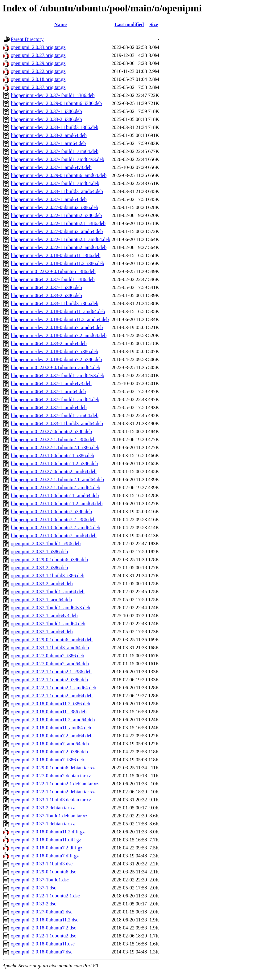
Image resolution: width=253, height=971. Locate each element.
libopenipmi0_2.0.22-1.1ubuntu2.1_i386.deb (55, 447)
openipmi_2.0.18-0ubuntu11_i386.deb (48, 711)
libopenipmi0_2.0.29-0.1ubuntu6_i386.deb (53, 271)
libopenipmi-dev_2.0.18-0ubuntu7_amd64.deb (57, 327)
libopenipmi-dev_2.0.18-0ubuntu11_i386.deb (55, 255)
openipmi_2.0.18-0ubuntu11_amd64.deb (51, 727)
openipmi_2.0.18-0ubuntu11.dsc (43, 943)
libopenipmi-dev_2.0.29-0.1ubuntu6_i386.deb (56, 103)
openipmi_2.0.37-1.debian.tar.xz (43, 823)
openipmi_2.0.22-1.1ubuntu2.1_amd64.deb (53, 687)
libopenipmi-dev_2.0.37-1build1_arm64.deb (54, 151)
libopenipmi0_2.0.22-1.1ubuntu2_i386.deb (53, 439)
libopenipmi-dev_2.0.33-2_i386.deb (46, 119)
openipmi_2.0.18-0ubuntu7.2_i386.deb (49, 751)
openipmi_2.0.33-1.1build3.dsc (42, 863)
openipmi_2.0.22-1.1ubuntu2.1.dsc (45, 895)
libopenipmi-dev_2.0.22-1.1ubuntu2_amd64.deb (58, 247)
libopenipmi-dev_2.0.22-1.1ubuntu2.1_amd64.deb (60, 239)
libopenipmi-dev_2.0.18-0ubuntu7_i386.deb (54, 351)
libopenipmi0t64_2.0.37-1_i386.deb (46, 287)
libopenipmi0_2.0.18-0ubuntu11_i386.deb (52, 455)
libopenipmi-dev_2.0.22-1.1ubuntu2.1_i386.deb (58, 223)
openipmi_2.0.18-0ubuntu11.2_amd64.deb (53, 719)
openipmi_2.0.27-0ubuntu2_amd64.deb (50, 663)
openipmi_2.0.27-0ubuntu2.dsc (42, 911)
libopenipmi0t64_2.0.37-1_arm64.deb (48, 391)
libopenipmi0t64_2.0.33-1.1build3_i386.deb (54, 303)
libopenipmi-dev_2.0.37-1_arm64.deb (48, 143)
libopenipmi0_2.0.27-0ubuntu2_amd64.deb (54, 471)
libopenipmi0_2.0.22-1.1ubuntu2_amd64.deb (55, 487)
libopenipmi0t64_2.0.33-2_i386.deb (46, 295)
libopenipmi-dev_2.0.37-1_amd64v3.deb (51, 167)
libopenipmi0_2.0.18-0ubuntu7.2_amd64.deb (55, 527)
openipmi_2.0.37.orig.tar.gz (38, 87)
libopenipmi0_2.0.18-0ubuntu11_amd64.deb (55, 495)
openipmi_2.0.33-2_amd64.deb (42, 583)
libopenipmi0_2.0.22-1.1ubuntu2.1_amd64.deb (57, 479)
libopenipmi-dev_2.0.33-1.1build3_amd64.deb (57, 191)
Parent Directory (27, 39)
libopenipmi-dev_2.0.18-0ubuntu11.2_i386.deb (57, 263)
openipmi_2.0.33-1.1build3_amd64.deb (50, 647)
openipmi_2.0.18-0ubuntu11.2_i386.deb (50, 703)
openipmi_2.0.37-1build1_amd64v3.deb (50, 607)
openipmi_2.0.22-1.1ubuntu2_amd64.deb (52, 695)
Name (60, 24)
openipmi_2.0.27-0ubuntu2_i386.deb (47, 655)
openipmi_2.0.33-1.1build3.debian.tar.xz (51, 799)
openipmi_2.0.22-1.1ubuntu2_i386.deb (49, 679)
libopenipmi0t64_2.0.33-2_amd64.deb (49, 343)
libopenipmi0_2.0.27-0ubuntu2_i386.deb (51, 431)
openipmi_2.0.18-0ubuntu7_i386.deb (47, 759)
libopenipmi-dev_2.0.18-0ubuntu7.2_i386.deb (56, 359)
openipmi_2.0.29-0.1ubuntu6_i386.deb (49, 559)
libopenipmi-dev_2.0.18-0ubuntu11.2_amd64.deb (60, 319)
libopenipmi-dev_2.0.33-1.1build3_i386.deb (54, 127)
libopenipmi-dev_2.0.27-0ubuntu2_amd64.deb (57, 231)
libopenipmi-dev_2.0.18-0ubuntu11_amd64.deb (58, 311)
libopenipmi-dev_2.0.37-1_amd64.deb (49, 199)
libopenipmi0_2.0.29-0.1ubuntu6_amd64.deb (55, 367)
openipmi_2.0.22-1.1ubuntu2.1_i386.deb (51, 671)
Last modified (129, 24)
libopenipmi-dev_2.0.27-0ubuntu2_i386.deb (54, 207)
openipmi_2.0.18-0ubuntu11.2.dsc (44, 919)
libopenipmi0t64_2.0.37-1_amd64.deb (49, 407)
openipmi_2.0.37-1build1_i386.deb (46, 543)
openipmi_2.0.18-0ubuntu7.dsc (42, 951)
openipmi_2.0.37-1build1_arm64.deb (48, 591)
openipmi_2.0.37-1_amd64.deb (42, 631)
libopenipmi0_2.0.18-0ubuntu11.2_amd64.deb (56, 503)
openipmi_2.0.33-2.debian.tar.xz (43, 807)
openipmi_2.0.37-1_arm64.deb (41, 599)
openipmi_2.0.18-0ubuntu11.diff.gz (46, 839)
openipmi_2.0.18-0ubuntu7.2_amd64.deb (52, 735)
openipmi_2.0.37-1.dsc (33, 887)
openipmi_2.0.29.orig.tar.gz (38, 63)
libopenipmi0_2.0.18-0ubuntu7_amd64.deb (54, 535)
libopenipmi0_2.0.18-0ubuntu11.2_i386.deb (54, 463)
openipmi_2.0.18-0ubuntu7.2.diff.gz (46, 847)
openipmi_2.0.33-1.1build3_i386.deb (47, 575)
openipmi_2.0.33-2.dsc (33, 903)
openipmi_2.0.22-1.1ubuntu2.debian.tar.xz (53, 791)
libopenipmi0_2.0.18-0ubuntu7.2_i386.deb (53, 519)
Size (153, 24)
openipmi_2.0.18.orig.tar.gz (38, 79)
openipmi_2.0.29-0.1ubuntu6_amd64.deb (52, 639)
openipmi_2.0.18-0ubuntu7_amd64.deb (50, 743)
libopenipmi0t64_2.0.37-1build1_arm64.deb (54, 415)
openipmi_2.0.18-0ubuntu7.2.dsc (43, 927)
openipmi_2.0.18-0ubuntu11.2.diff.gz (48, 831)
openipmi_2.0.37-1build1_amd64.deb (48, 623)
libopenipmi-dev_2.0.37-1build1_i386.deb (53, 95)
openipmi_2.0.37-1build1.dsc (40, 879)
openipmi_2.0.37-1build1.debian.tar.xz (49, 815)
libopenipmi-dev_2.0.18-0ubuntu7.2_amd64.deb (58, 335)
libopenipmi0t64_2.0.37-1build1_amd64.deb (55, 399)
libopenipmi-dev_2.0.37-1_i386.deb (46, 111)
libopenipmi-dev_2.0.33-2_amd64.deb (49, 135)
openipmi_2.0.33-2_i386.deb (39, 567)
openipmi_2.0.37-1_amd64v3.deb (44, 615)
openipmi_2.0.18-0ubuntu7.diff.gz (45, 855)
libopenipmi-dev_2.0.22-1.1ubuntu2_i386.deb (56, 215)
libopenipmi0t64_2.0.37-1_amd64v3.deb (51, 383)
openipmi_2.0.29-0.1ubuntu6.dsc (43, 871)
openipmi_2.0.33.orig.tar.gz (38, 47)
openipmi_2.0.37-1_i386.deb (39, 551)
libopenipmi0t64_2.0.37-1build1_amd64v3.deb (57, 375)
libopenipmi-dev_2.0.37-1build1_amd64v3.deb (57, 159)
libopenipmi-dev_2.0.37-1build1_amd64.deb (55, 183)
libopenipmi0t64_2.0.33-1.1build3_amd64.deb (57, 423)
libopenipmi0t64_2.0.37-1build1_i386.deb (53, 279)
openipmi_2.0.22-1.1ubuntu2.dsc (43, 935)
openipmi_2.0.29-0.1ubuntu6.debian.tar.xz (53, 767)
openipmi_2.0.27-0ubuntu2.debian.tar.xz (51, 775)
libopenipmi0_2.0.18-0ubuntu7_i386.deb (51, 511)
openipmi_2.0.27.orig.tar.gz (38, 55)
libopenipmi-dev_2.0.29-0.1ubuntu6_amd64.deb (58, 175)
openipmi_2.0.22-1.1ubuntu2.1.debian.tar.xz (54, 783)
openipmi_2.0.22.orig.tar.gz (38, 71)
